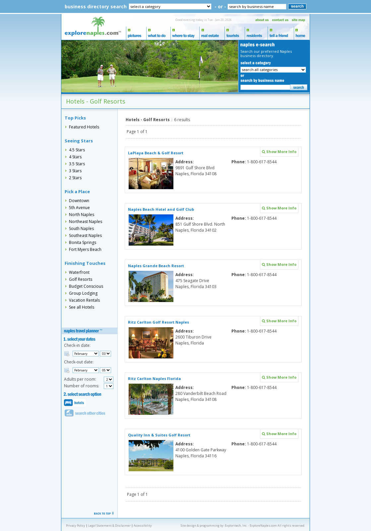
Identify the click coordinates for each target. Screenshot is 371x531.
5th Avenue (79, 207)
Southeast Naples (85, 235)
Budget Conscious (86, 286)
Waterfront (79, 272)
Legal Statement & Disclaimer (109, 525)
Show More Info (279, 151)
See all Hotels (81, 307)
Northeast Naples (85, 221)
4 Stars (75, 157)
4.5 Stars (77, 150)
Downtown (79, 200)
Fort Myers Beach (85, 249)
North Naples (81, 214)
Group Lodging (83, 293)
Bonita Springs (82, 242)
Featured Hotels (84, 127)
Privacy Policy (75, 525)
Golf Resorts (80, 279)
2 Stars (75, 178)
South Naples (81, 228)
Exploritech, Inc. (236, 525)
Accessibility (143, 525)
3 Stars (75, 171)
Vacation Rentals (84, 300)
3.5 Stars (77, 164)
